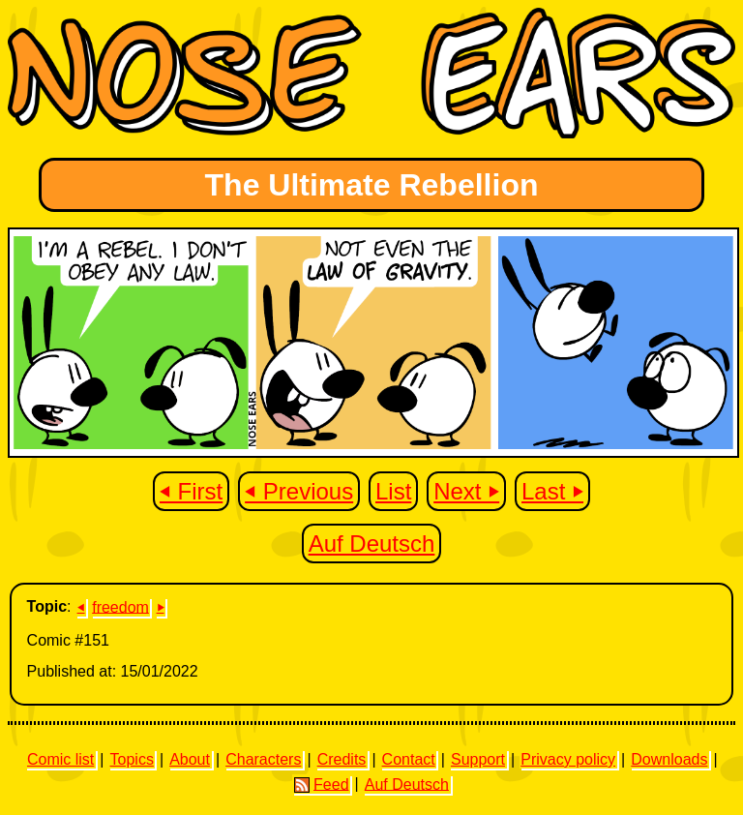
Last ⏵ (552, 491)
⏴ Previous (299, 491)
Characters (263, 759)
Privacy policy (567, 759)
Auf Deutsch (372, 543)
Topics (132, 759)
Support (478, 759)
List (393, 491)
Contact (408, 759)
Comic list (60, 759)
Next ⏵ (466, 491)
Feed (321, 784)
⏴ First (191, 491)
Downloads (669, 759)
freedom (120, 606)
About (189, 759)
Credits (342, 759)
